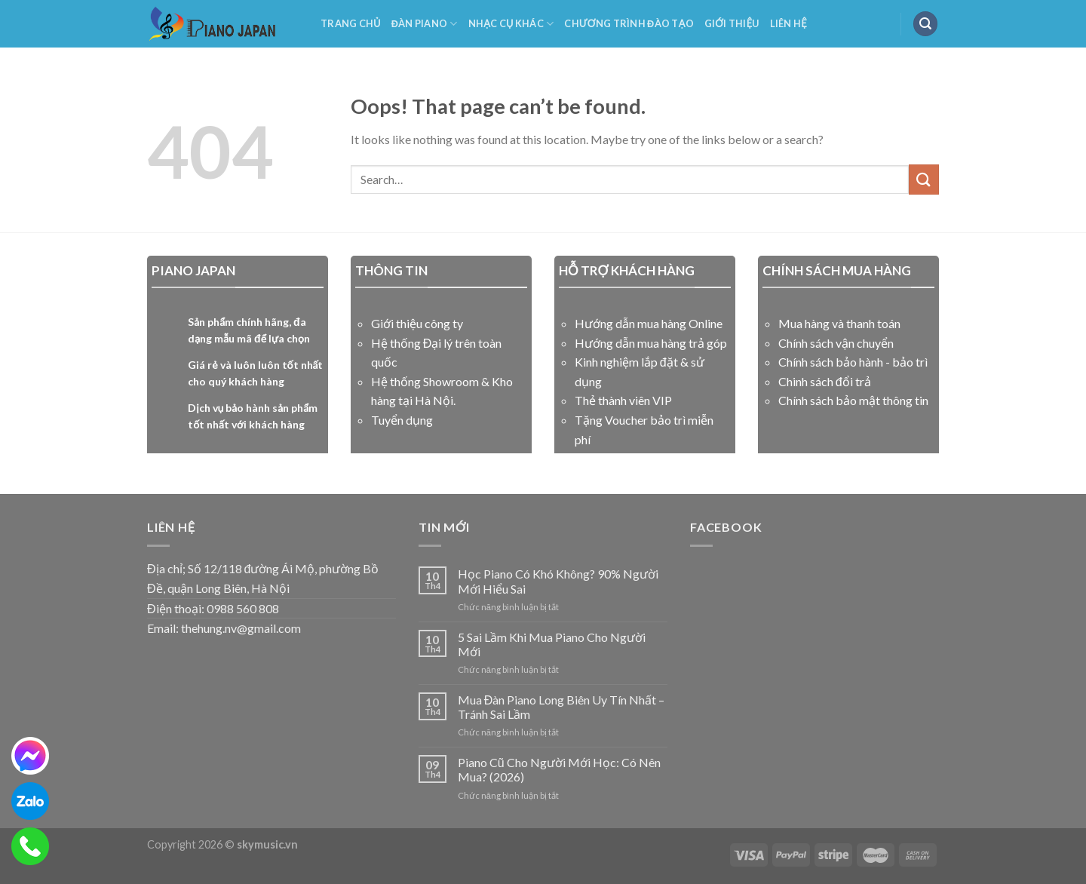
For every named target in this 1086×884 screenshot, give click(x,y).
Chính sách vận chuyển (836, 343)
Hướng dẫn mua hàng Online (648, 323)
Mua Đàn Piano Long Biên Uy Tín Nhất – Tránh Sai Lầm (561, 706)
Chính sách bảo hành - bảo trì (853, 362)
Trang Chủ (351, 23)
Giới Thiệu (731, 23)
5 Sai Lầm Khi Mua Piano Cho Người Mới (552, 644)
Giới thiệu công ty (417, 323)
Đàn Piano (424, 24)
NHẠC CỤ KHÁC (511, 24)
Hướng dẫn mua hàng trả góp (651, 343)
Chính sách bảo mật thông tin (853, 400)
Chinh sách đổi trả (824, 381)
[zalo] (30, 801)
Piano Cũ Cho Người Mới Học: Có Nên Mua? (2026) (559, 769)
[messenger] (30, 755)
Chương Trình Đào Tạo (629, 23)
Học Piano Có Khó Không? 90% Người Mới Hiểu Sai (558, 580)
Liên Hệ (788, 23)
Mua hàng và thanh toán (839, 323)
